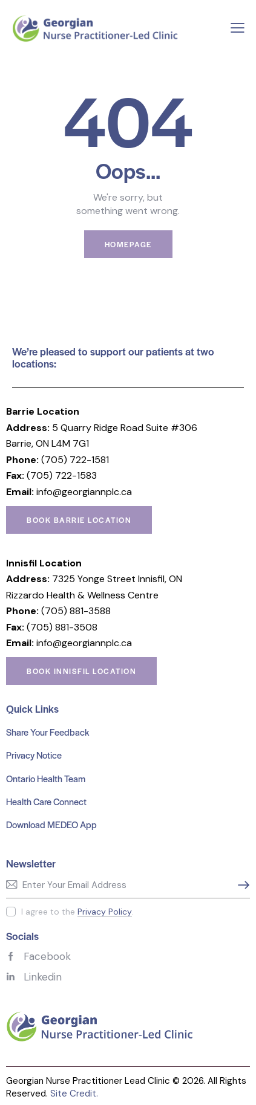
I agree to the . (77, 911)
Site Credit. (74, 1093)
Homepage (128, 244)
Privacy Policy (104, 911)
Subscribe (241, 885)
